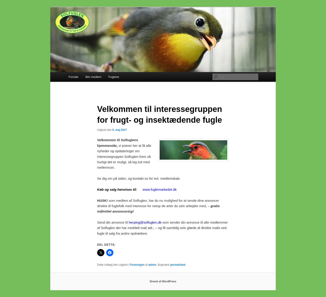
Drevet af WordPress (163, 281)
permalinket (177, 264)
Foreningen (137, 264)
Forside (73, 77)
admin (152, 264)
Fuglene (113, 77)
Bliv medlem (93, 77)
